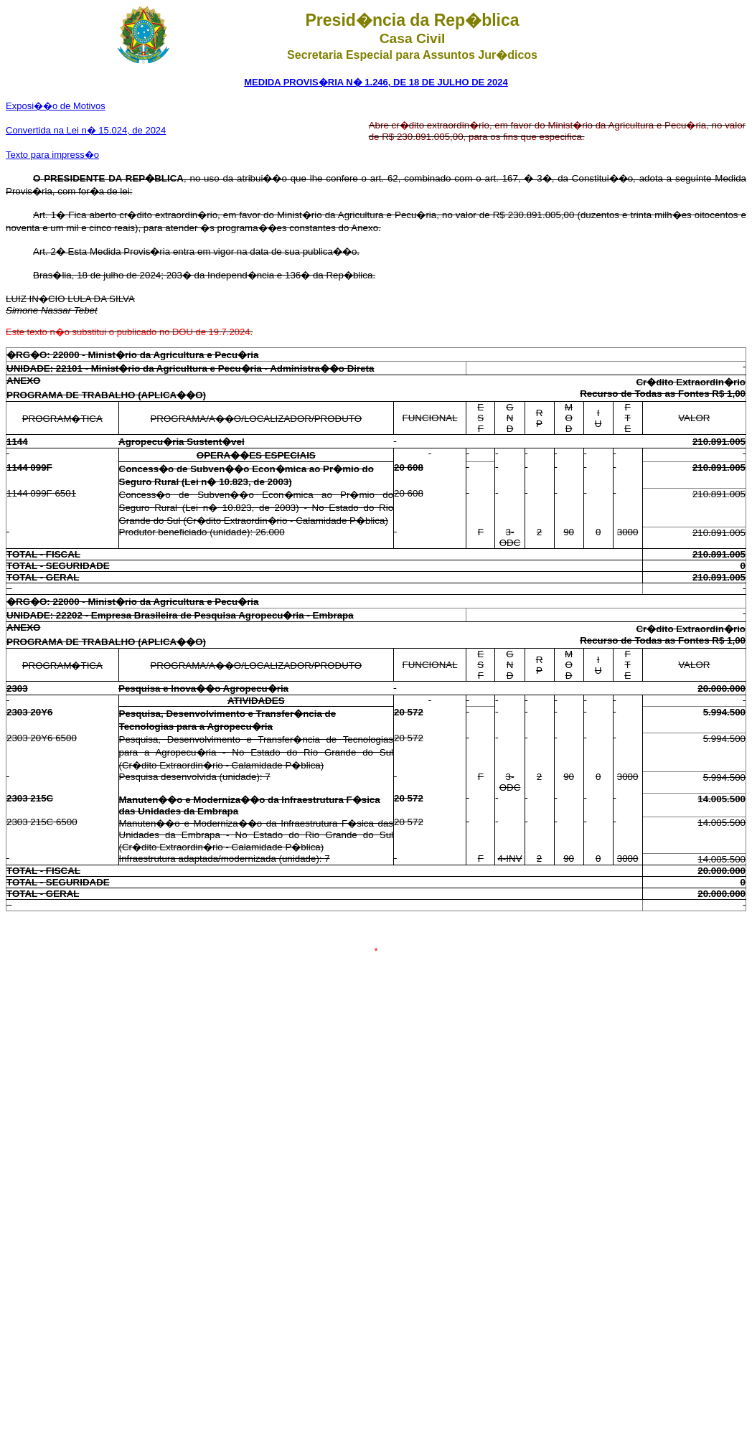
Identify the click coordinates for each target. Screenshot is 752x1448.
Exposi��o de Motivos (55, 105)
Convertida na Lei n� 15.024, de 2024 (86, 130)
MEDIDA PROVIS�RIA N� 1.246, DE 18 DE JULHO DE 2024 (375, 82)
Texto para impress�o (52, 154)
